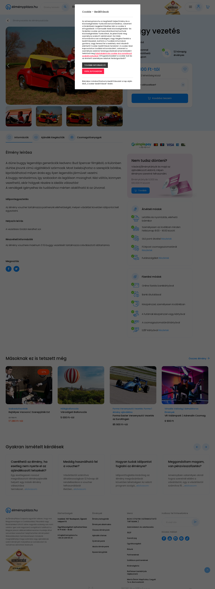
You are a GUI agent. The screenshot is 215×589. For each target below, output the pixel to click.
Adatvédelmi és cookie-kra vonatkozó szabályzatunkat (107, 54)
